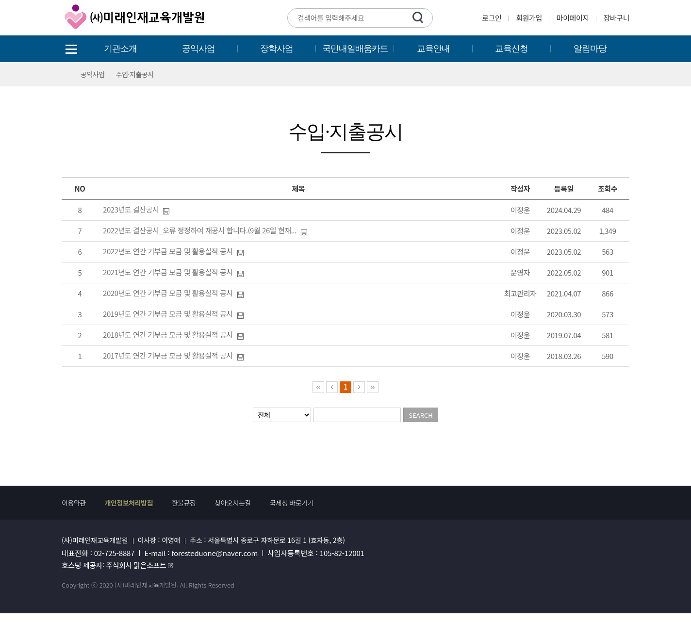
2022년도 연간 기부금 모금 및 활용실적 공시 (168, 251)
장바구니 (616, 18)
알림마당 (590, 48)
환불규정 (184, 503)
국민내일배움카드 (355, 48)
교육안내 (433, 48)
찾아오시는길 (232, 503)
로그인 (491, 18)
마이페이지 (573, 18)
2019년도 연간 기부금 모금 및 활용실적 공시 (168, 314)
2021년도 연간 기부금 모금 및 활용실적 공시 (168, 272)
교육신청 (511, 48)
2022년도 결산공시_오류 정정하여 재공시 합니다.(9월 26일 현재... (199, 230)
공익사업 (198, 48)
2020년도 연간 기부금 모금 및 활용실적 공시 (168, 293)
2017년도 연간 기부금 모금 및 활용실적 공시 (168, 355)
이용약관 (74, 503)
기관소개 (120, 48)
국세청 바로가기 (291, 503)
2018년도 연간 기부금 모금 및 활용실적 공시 (168, 334)
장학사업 (276, 48)
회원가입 (529, 18)
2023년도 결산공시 (131, 209)
